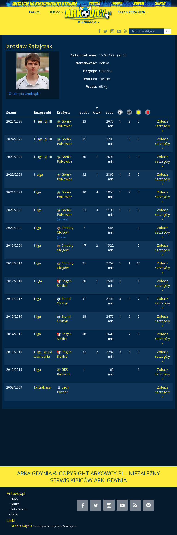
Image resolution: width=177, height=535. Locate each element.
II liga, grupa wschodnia (43, 354)
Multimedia (88, 22)
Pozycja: (90, 71)
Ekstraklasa (42, 387)
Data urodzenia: (83, 55)
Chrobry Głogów (65, 229)
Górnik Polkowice (64, 123)
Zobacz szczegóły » (162, 126)
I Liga (38, 281)
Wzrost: (90, 78)
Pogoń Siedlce (64, 283)
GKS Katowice (64, 371)
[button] (167, 31)
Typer (14, 514)
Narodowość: (86, 63)
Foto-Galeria (19, 509)
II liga (38, 210)
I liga (37, 192)
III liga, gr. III (43, 121)
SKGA (14, 499)
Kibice (56, 12)
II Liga (38, 174)
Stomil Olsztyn (64, 300)
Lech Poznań (63, 389)
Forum (34, 12)
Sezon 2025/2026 (133, 12)
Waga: (91, 86)
